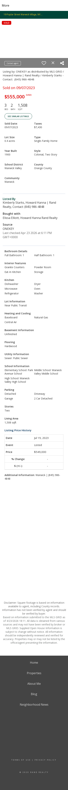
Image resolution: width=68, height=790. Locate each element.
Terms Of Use (21, 760)
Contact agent (12, 63)
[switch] (43, 63)
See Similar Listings (18, 116)
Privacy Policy (46, 760)
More (5, 5)
